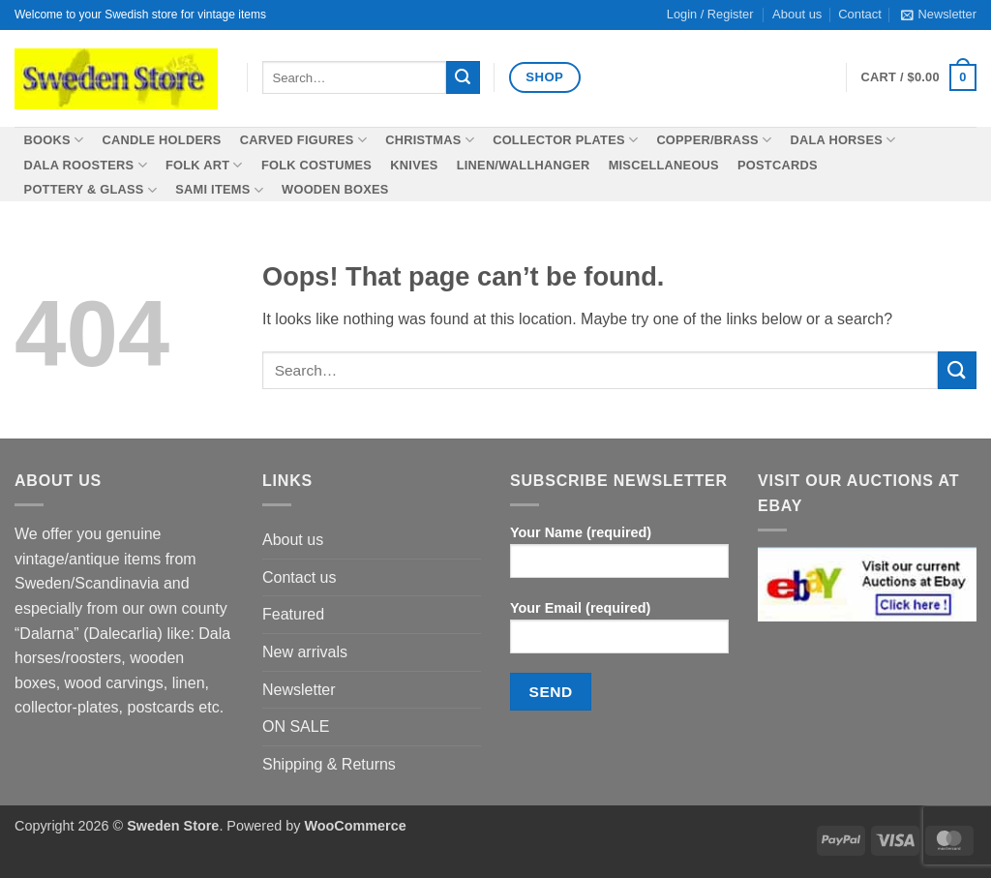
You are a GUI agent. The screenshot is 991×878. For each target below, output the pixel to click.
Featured (293, 614)
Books (54, 140)
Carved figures (303, 140)
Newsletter (299, 689)
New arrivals (304, 652)
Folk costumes (316, 165)
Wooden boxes (335, 189)
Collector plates (565, 140)
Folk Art (204, 165)
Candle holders (161, 140)
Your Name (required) (619, 558)
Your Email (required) (619, 633)
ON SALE (295, 726)
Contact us (299, 577)
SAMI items (219, 190)
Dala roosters (85, 165)
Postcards (777, 165)
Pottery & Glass (90, 190)
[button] (938, 14)
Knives (413, 165)
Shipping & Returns (329, 764)
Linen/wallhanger (523, 165)
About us (292, 539)
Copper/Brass (713, 140)
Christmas (429, 140)
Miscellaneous (664, 165)
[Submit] (462, 77)
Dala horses (842, 140)
